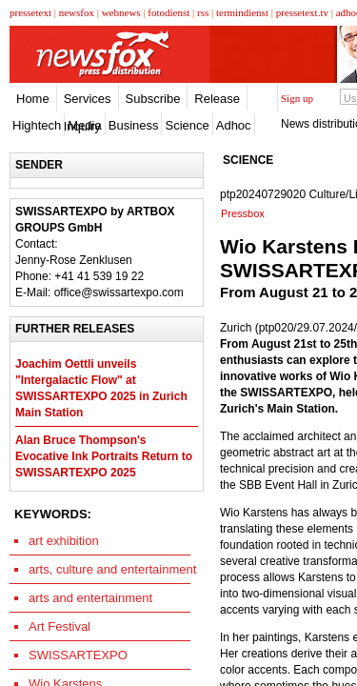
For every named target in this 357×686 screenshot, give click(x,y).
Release (217, 98)
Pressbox (243, 213)
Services (87, 98)
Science (186, 125)
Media (84, 125)
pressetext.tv (302, 12)
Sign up (297, 98)
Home (33, 98)
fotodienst (168, 12)
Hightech (36, 125)
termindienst (242, 12)
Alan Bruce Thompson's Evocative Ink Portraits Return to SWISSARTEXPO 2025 (103, 456)
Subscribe (153, 98)
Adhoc (233, 125)
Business (134, 125)
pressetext (30, 12)
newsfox (76, 12)
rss (202, 12)
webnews (121, 12)
